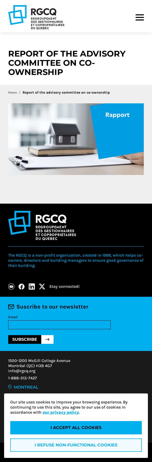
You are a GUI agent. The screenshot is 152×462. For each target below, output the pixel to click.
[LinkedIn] (32, 286)
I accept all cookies (76, 427)
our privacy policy (61, 412)
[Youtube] (11, 286)
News (12, 92)
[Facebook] (21, 286)
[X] (42, 286)
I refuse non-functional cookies (76, 445)
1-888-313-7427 (22, 378)
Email (13, 317)
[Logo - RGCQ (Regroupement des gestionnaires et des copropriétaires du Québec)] (36, 17)
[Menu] (140, 17)
